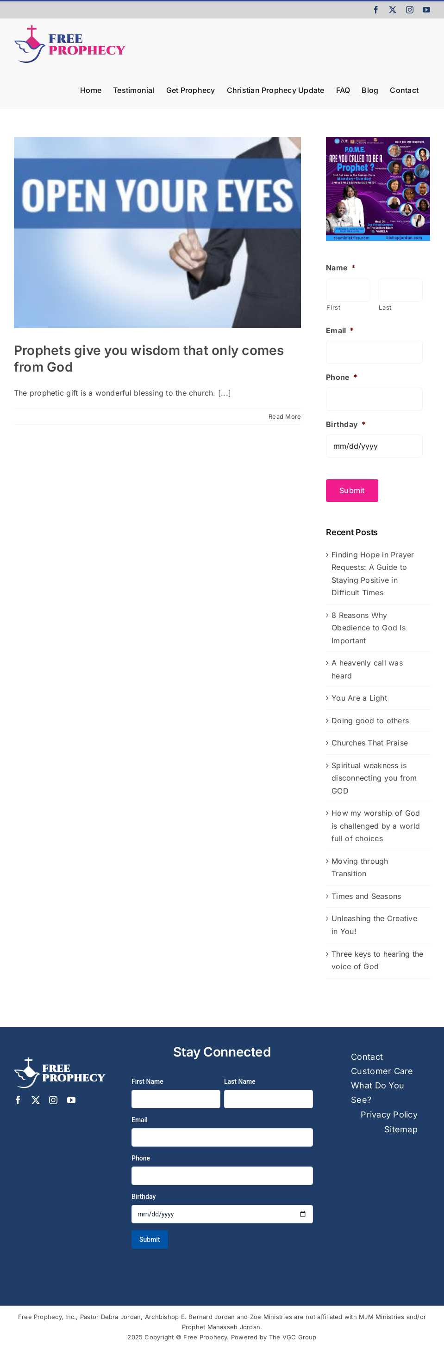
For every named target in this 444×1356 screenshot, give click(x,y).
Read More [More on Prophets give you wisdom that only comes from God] (285, 416)
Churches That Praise (369, 741)
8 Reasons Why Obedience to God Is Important (368, 626)
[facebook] (18, 1098)
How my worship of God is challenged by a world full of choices (375, 824)
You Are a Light (359, 696)
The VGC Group (293, 1335)
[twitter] (35, 1098)
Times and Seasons (366, 894)
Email (340, 330)
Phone (341, 377)
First (333, 307)
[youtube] (71, 1098)
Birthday (346, 424)
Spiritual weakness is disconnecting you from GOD (374, 776)
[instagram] (53, 1098)
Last (385, 307)
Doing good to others (370, 718)
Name (341, 267)
